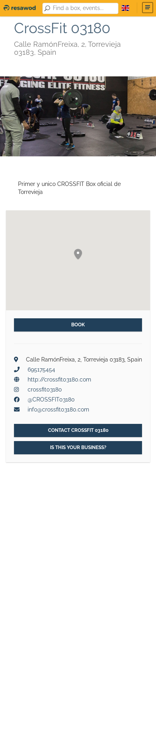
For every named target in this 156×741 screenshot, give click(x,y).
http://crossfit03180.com (59, 379)
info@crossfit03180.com (58, 409)
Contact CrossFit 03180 (78, 430)
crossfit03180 (45, 389)
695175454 (41, 369)
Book (78, 325)
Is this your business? (78, 447)
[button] (78, 254)
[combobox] (84, 8)
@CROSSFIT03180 (51, 399)
